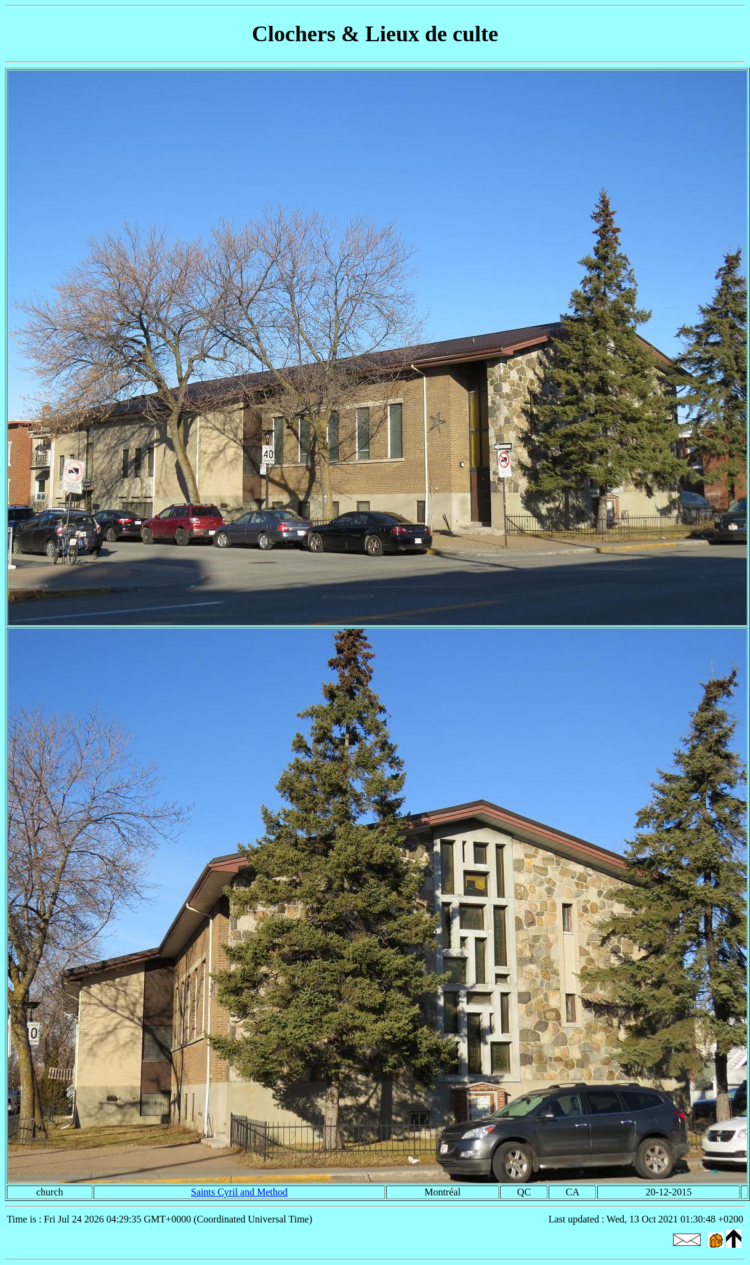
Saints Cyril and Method (239, 1192)
